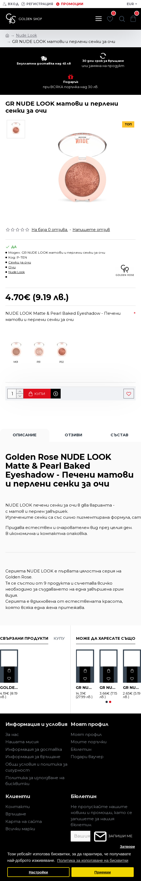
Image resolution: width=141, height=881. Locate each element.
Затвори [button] (127, 847)
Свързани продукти (24, 638)
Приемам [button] (102, 872)
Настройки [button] (38, 872)
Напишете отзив (91, 229)
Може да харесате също (105, 638)
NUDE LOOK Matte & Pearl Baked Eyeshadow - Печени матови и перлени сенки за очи (63, 316)
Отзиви (73, 435)
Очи (12, 267)
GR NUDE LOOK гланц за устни (108, 687)
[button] (107, 702)
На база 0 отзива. (50, 229)
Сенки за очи (19, 262)
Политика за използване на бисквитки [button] (92, 860)
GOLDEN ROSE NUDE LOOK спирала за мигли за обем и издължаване (9, 687)
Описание (24, 435)
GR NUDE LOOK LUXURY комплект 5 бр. (85, 687)
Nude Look (16, 272)
